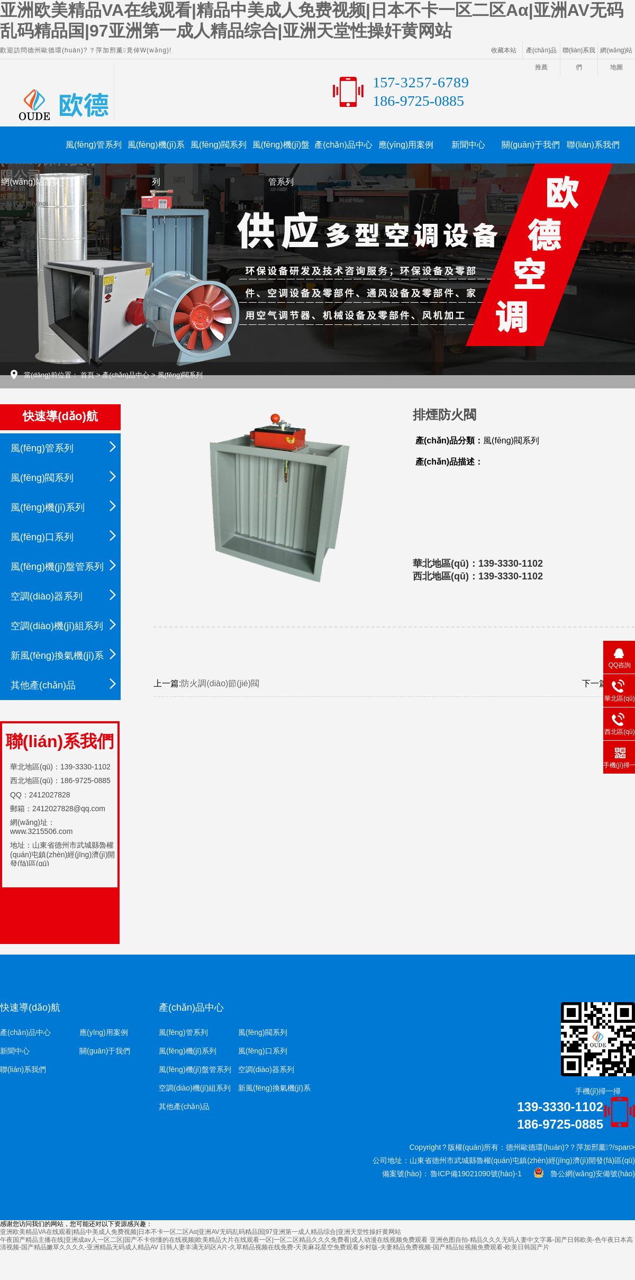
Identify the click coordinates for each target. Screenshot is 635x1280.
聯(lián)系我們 (593, 144)
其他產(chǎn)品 (43, 685)
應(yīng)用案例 (406, 144)
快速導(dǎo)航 (30, 1007)
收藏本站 (503, 50)
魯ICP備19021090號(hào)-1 (475, 1173)
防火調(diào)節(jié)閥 (220, 683)
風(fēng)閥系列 (218, 144)
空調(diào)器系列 (47, 596)
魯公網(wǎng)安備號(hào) (589, 1173)
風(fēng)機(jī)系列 (156, 152)
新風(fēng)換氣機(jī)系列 (57, 660)
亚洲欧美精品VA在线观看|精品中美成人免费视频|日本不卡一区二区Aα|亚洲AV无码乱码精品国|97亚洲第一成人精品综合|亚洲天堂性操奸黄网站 (200, 1232)
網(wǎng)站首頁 (31, 181)
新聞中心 (468, 144)
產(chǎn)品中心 (343, 144)
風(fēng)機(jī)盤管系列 (281, 152)
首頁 (87, 375)
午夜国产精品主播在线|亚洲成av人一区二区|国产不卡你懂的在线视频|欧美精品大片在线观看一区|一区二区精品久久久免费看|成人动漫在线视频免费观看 (214, 1239)
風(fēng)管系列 (94, 144)
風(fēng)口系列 (42, 537)
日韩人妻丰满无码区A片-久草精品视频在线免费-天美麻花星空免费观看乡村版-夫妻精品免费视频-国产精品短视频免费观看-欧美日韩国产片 (354, 1247)
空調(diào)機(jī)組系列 (57, 626)
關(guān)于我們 (531, 144)
